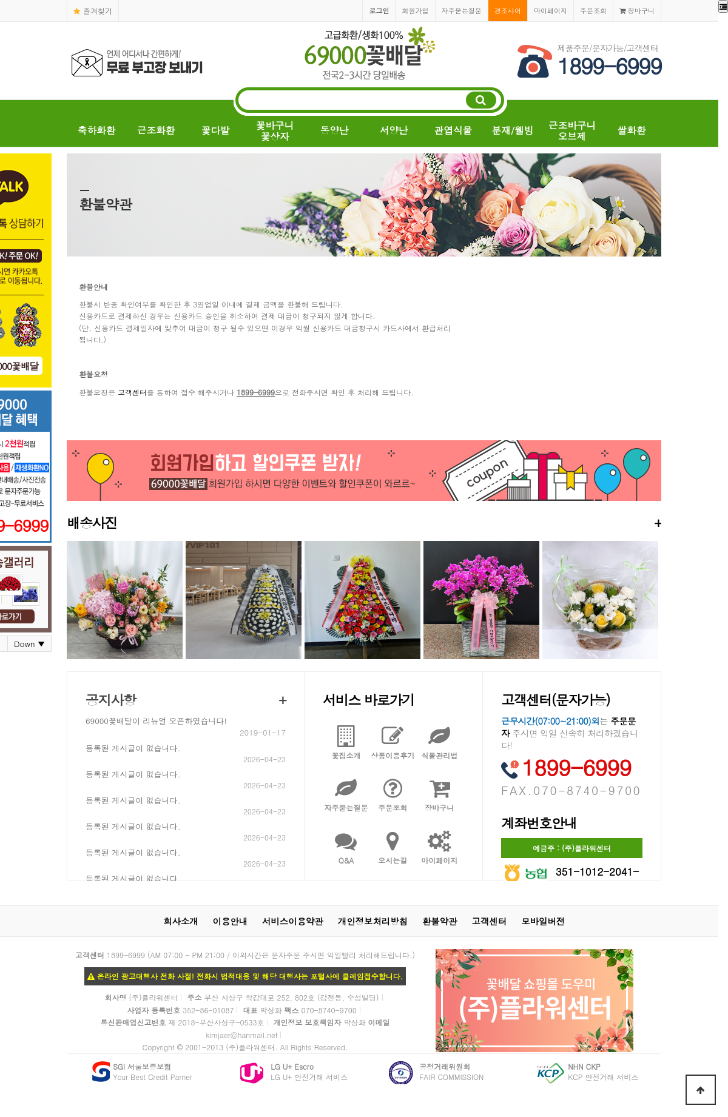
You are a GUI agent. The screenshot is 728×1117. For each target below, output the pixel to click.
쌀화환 (632, 129)
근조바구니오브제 (572, 130)
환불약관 (439, 921)
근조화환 (156, 129)
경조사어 (507, 10)
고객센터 (132, 392)
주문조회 (593, 10)
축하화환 (96, 129)
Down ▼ (29, 643)
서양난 (394, 129)
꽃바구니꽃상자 (275, 130)
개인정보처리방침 (373, 921)
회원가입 (415, 10)
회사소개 (180, 921)
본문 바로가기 (0, 0)
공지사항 (111, 699)
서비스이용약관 (292, 921)
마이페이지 (550, 10)
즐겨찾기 (92, 10)
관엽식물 (453, 129)
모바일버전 (543, 921)
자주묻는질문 (462, 10)
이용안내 (230, 921)
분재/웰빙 (513, 129)
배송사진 (364, 522)
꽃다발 (215, 129)
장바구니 (637, 10)
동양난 (334, 129)
